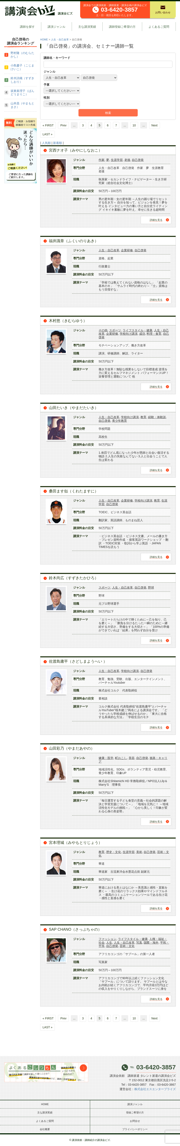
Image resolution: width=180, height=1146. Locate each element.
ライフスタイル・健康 (137, 330)
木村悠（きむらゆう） (68, 321)
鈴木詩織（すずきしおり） (22, 79)
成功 (142, 333)
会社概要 (45, 1129)
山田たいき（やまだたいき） (73, 408)
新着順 (57, 143)
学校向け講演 (128, 333)
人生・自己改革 (60, 39)
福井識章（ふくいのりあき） (73, 241)
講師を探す (27, 26)
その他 (103, 330)
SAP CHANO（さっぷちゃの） (75, 929)
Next (154, 125)
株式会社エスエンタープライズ (155, 1089)
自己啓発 (138, 160)
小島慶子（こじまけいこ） (22, 67)
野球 (151, 587)
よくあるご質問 (158, 26)
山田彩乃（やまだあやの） (72, 748)
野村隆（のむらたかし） (22, 54)
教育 (143, 417)
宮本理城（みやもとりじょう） (75, 842)
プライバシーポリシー (135, 1129)
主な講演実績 (87, 26)
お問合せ (135, 1121)
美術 (139, 852)
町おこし (121, 758)
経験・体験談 (157, 417)
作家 (101, 160)
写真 (139, 942)
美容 (132, 758)
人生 (109, 942)
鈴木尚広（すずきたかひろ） (73, 578)
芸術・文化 (127, 946)
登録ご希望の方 (135, 1112)
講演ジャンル (56, 26)
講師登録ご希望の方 (122, 26)
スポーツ (115, 330)
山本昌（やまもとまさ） (22, 105)
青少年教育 (119, 420)
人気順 (46, 143)
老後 (127, 160)
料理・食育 (154, 333)
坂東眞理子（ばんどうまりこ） (22, 92)
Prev (63, 125)
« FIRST (48, 125)
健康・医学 (106, 758)
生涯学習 (117, 160)
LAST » (47, 134)
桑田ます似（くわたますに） (73, 491)
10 (134, 125)
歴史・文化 (113, 852)
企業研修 (127, 250)
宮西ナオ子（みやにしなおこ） (75, 150)
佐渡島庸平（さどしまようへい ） (78, 661)
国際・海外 (151, 942)
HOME (44, 39)
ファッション (107, 939)
